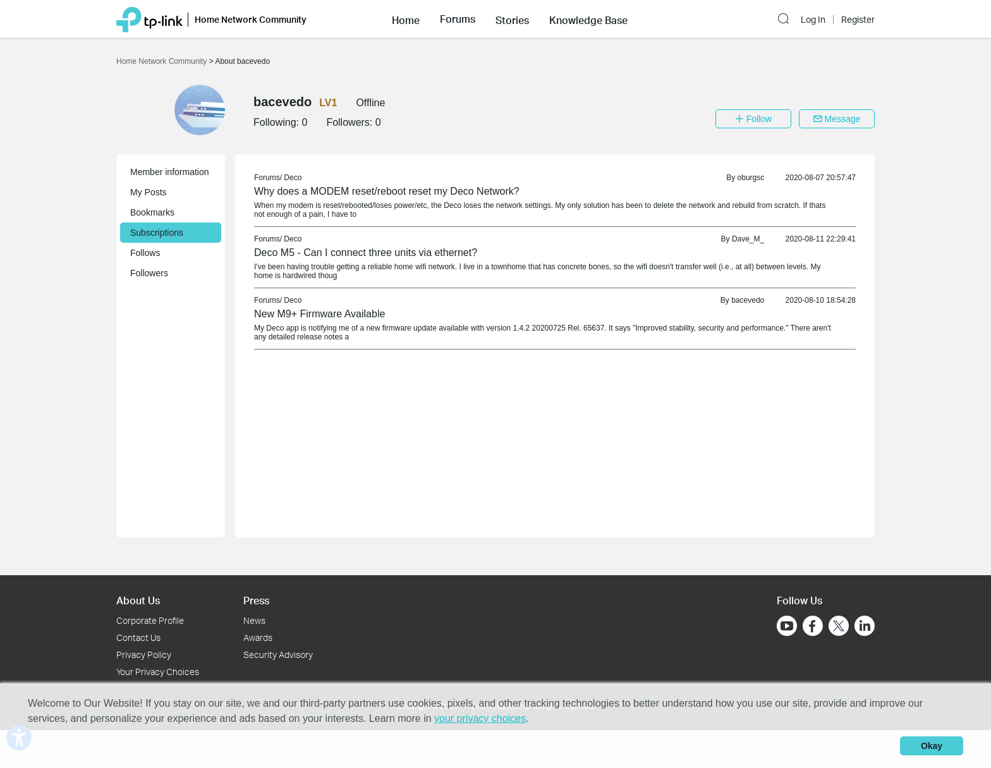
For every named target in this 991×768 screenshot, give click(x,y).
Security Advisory (278, 654)
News (254, 620)
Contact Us (138, 637)
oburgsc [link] (751, 177)
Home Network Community (162, 61)
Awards (257, 637)
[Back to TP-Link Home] (149, 18)
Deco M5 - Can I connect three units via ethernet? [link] (365, 252)
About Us (138, 600)
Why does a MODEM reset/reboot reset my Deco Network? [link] (387, 191)
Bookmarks (152, 212)
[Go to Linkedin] (864, 626)
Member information (169, 172)
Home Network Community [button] (251, 19)
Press (256, 600)
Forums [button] (457, 19)
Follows (145, 253)
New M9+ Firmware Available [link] (319, 313)
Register (858, 19)
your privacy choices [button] (480, 718)
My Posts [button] (148, 192)
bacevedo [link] (747, 300)
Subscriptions (156, 233)
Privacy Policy (143, 654)
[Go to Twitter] (839, 627)
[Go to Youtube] (787, 626)
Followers (149, 273)
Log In (813, 19)
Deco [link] (292, 177)
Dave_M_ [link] (748, 239)
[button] (406, 19)
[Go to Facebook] (813, 626)
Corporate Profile (150, 620)
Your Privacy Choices (157, 671)
